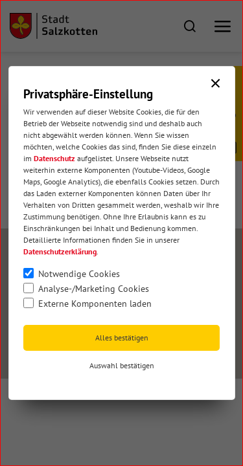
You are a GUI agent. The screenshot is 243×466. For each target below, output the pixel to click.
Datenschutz (54, 158)
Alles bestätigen (121, 337)
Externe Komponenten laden (95, 303)
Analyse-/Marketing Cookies (93, 288)
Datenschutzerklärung (60, 251)
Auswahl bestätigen (121, 365)
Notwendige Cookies (79, 274)
